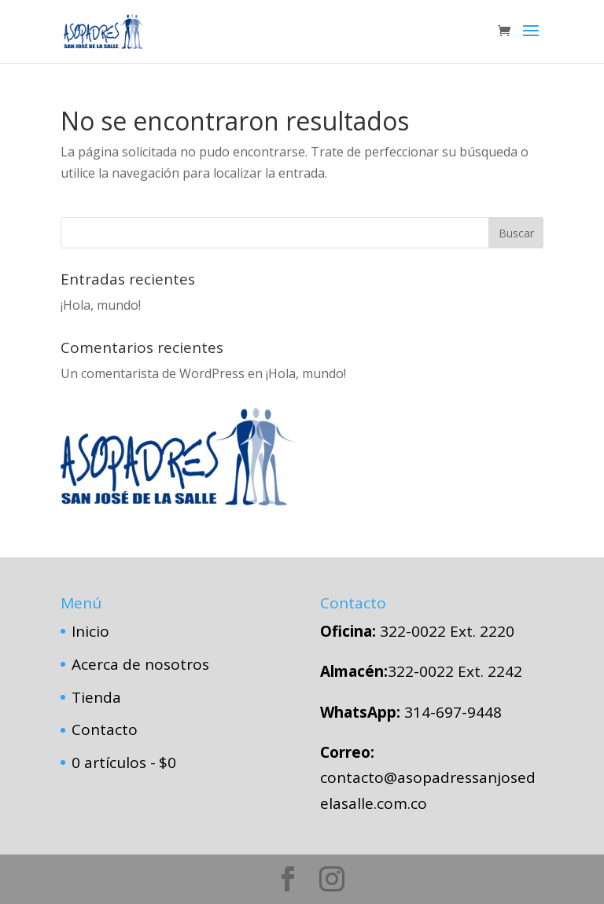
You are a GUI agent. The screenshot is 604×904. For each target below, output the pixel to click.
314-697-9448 (453, 712)
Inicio (90, 631)
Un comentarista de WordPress (153, 373)
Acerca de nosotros (140, 664)
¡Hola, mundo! (101, 305)
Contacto (105, 729)
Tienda (96, 697)
